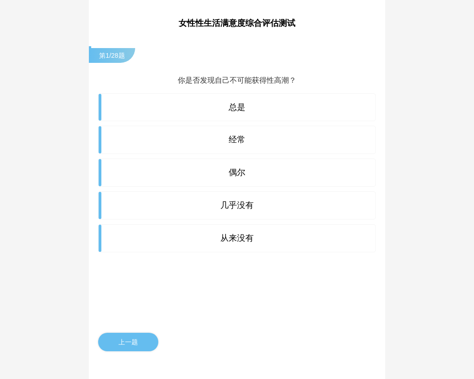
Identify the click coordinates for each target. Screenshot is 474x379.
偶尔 (237, 172)
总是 (237, 107)
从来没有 (237, 238)
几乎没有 (237, 205)
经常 (237, 139)
